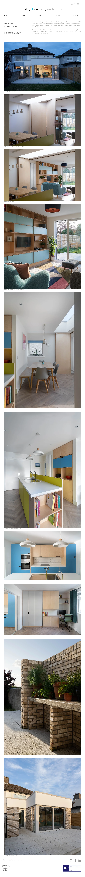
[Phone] (65, 3)
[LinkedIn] (78, 4)
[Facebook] (75, 4)
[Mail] (68, 3)
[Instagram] (72, 4)
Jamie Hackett (14, 26)
